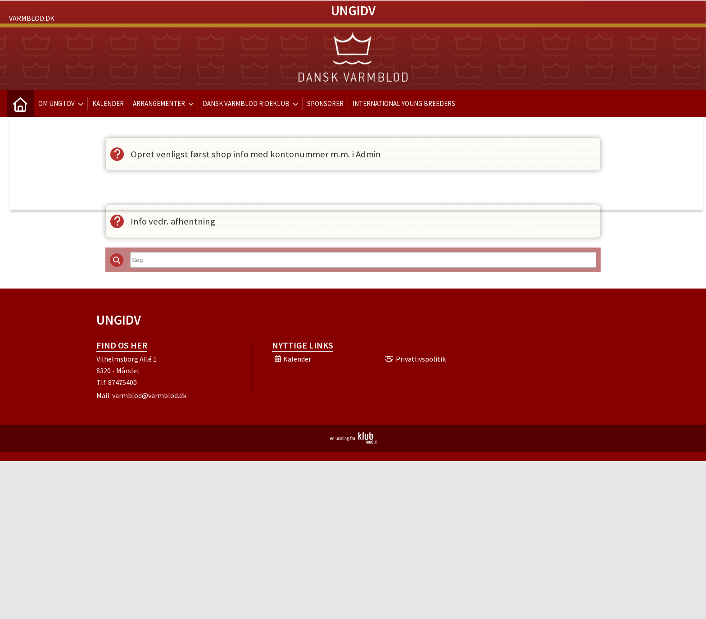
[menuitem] (20, 103)
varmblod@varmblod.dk (149, 395)
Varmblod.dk (31, 18)
